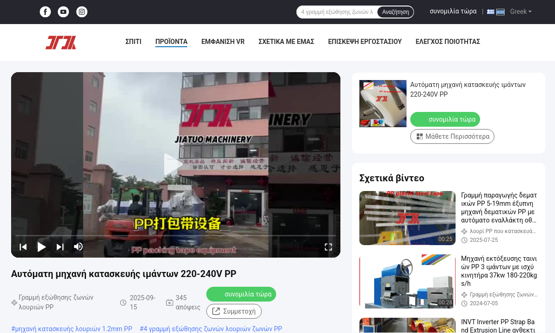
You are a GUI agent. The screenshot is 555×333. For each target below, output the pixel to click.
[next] (60, 246)
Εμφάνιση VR (223, 41)
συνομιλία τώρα (453, 11)
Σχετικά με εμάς (286, 41)
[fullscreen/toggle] (328, 246)
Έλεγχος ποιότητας (448, 41)
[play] (175, 164)
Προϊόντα (171, 41)
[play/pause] (41, 246)
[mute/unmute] (78, 246)
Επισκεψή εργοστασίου (364, 41)
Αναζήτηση (395, 12)
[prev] (23, 246)
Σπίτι (133, 41)
